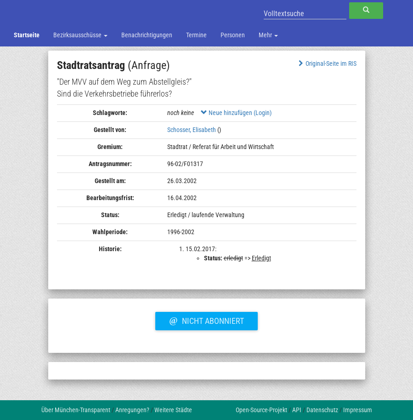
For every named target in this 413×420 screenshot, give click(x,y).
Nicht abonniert (206, 320)
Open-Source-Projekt (261, 410)
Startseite (27, 35)
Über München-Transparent (75, 410)
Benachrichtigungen (146, 35)
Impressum (357, 410)
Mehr (268, 35)
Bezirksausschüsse (80, 35)
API (296, 410)
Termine (196, 35)
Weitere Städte (173, 410)
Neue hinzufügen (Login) (236, 112)
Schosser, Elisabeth (191, 129)
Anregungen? (132, 410)
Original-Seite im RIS (326, 63)
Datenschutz (322, 410)
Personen (233, 35)
